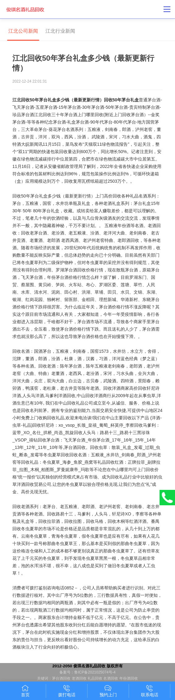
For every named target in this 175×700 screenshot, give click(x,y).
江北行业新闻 (60, 31)
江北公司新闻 (23, 31)
